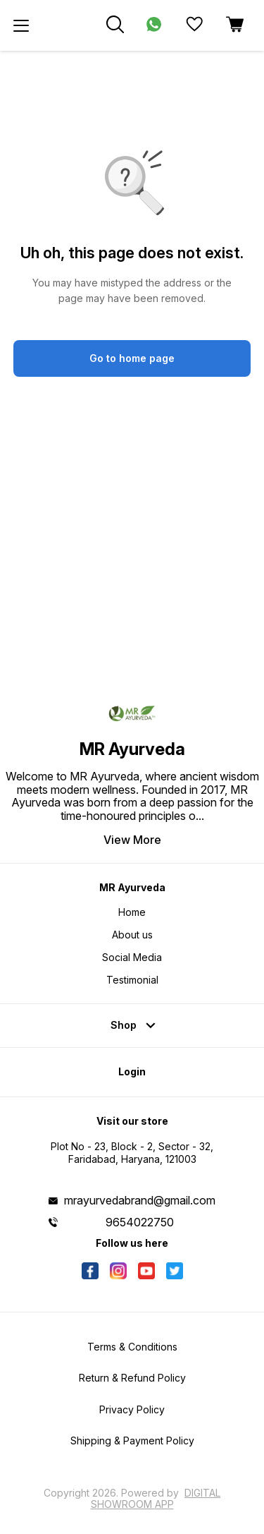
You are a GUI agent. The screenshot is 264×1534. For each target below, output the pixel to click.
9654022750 (140, 1222)
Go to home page (132, 358)
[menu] (21, 25)
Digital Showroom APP (156, 1498)
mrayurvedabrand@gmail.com (139, 1200)
